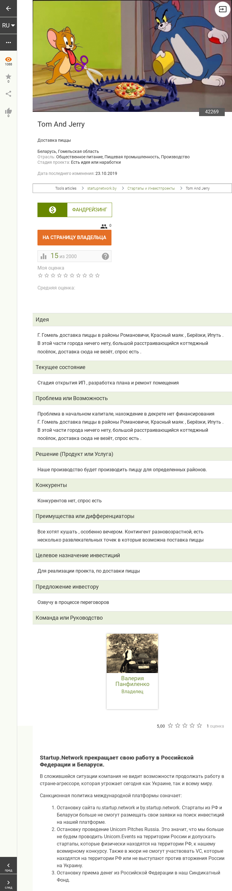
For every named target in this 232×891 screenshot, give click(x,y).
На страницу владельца (77, 235)
